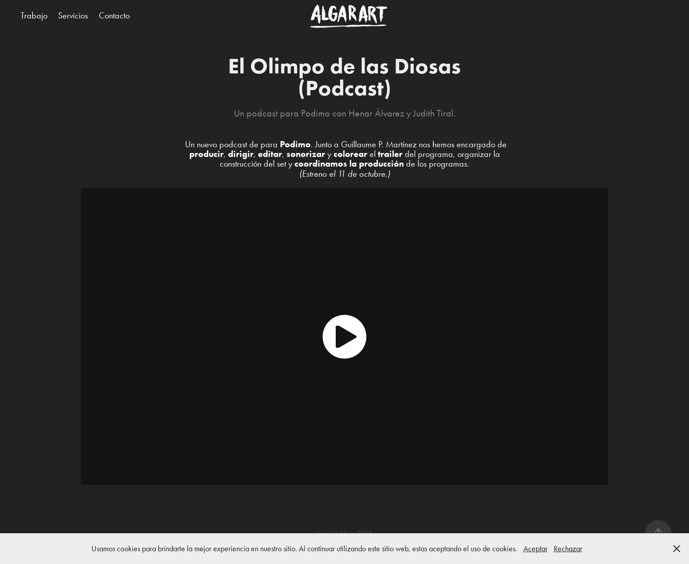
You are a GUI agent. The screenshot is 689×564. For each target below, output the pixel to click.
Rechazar (568, 548)
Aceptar (535, 548)
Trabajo (34, 15)
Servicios (73, 15)
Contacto (114, 15)
